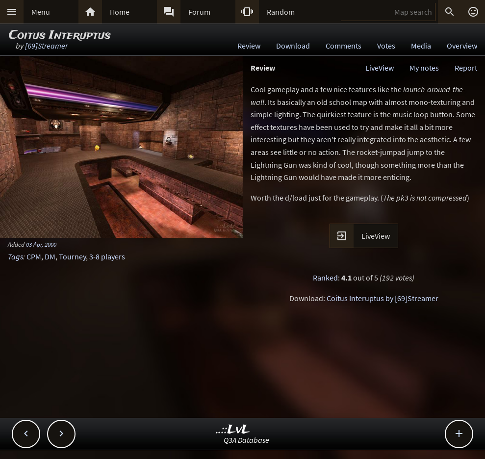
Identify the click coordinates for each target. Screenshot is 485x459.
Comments (343, 46)
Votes (386, 46)
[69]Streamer (46, 46)
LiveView (379, 68)
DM (50, 256)
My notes (424, 68)
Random (281, 12)
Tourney (72, 256)
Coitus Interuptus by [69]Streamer (382, 298)
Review (248, 46)
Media (421, 46)
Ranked (325, 277)
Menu (40, 12)
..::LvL (233, 429)
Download (293, 46)
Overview (462, 46)
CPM (33, 256)
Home (119, 12)
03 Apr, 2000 (41, 244)
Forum (199, 12)
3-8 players (107, 256)
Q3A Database (246, 440)
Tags (15, 256)
